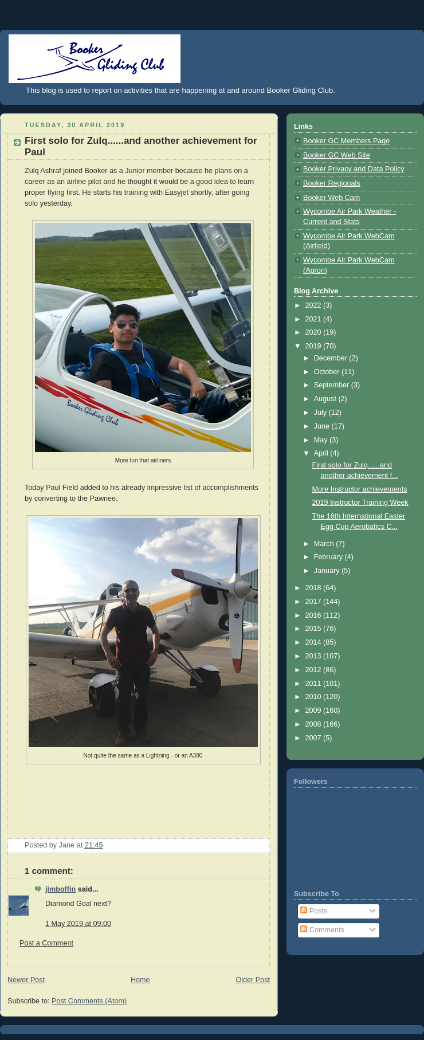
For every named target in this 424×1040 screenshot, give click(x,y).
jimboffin (60, 889)
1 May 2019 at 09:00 (78, 924)
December (332, 358)
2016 (314, 615)
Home (140, 980)
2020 (314, 332)
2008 (314, 724)
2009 (314, 711)
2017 (314, 602)
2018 (314, 588)
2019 (314, 346)
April (322, 453)
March (325, 544)
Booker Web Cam (331, 198)
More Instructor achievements (359, 489)
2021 (314, 319)
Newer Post (26, 980)
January (327, 571)
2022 (314, 305)
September (332, 385)
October (327, 372)
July (321, 413)
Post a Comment (46, 943)
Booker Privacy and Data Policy (354, 169)
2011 (314, 684)
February (329, 557)
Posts (313, 911)
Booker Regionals (331, 183)
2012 (314, 670)
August (326, 399)
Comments (322, 930)
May (321, 440)
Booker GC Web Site (336, 155)
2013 (314, 656)
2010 (314, 697)
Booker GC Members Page (346, 141)
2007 (314, 738)
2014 (314, 642)
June (323, 426)
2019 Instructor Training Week (360, 503)
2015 (314, 629)
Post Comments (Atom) (89, 1001)
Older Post (252, 980)
